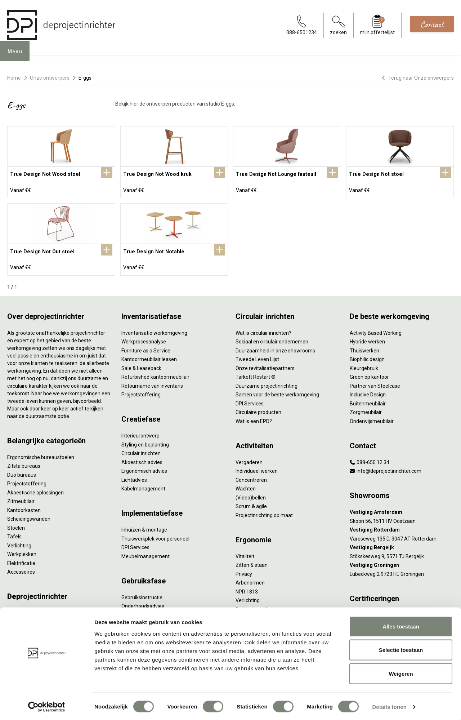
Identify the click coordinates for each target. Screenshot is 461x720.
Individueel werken (257, 468)
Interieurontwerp (140, 433)
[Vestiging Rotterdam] (402, 527)
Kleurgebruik (364, 365)
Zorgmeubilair (366, 409)
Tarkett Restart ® (256, 374)
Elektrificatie (21, 560)
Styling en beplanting (145, 442)
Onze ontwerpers (50, 78)
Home (14, 78)
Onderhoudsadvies (142, 603)
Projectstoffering (26, 481)
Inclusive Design (368, 392)
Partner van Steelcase (375, 383)
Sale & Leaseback (141, 365)
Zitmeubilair (21, 498)
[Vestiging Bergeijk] (402, 544)
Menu (17, 56)
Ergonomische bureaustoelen (40, 454)
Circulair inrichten (141, 450)
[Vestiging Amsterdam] (402, 509)
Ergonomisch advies (144, 468)
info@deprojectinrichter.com (385, 468)
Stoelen (16, 525)
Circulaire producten (258, 409)
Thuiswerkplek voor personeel (155, 536)
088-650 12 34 (369, 459)
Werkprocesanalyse (143, 339)
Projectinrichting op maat (264, 512)
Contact (432, 24)
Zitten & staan (252, 562)
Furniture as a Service (145, 348)
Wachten (246, 486)
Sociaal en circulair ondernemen (272, 339)
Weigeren (401, 673)
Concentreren (251, 477)
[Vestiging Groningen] (402, 562)
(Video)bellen (251, 495)
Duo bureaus (21, 472)
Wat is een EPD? (254, 418)
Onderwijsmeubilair (372, 418)
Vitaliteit (245, 553)
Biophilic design (367, 356)
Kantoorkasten (24, 507)
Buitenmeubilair (368, 401)
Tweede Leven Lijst (257, 356)
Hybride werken (367, 339)
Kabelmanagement (143, 486)
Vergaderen (249, 459)
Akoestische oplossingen (35, 490)
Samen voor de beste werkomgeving (277, 392)
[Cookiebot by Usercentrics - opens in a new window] (46, 706)
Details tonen (389, 706)
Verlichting (19, 543)
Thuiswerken (364, 348)
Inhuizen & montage (144, 527)
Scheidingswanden (28, 516)
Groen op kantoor (369, 374)
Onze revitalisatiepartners (265, 365)
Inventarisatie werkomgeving (154, 330)
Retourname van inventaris (152, 383)
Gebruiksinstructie (141, 594)
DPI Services (135, 544)
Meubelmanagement (145, 553)
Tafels (14, 534)
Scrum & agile (251, 503)
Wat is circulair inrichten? (263, 330)
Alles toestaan (400, 625)
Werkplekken (21, 551)
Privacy (244, 571)
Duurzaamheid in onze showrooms (275, 348)
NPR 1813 (247, 589)
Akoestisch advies (141, 459)
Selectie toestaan (401, 649)
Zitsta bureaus (23, 463)
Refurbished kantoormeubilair (155, 374)
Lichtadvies (134, 477)
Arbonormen (250, 580)
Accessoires (21, 569)
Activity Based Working (376, 330)
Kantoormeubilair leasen (149, 356)
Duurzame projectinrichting (266, 383)
